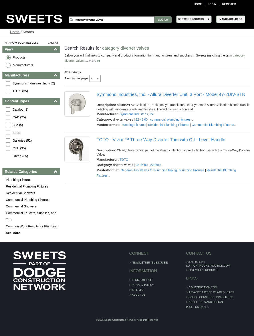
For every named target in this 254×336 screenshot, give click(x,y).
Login (212, 4)
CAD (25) (19, 117)
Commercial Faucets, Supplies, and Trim (31, 216)
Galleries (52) (22, 140)
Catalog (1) (20, 109)
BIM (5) (17, 125)
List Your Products (203, 270)
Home (198, 4)
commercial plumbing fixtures (170, 119)
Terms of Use (142, 280)
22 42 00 (142, 119)
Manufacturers (23, 65)
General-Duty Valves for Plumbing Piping (149, 170)
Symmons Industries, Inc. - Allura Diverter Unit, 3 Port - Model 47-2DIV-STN (171, 94)
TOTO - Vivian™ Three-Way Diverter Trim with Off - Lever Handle (161, 139)
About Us (138, 294)
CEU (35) (19, 148)
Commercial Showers (21, 206)
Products (19, 57)
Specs (16, 133)
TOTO (124, 159)
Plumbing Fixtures (18, 180)
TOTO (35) (20, 91)
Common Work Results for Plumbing (31, 226)
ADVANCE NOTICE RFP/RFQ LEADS (211, 292)
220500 (155, 165)
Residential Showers (20, 193)
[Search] (120, 19)
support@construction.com (208, 265)
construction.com (203, 287)
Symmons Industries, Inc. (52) (33, 83)
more (92, 61)
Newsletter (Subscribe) (150, 262)
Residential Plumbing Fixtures (27, 186)
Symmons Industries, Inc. (137, 114)
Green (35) (20, 156)
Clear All (53, 42)
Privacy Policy (143, 285)
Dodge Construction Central (211, 297)
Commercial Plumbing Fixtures (27, 199)
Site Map (138, 289)
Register (229, 4)
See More (13, 233)
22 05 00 (142, 165)
